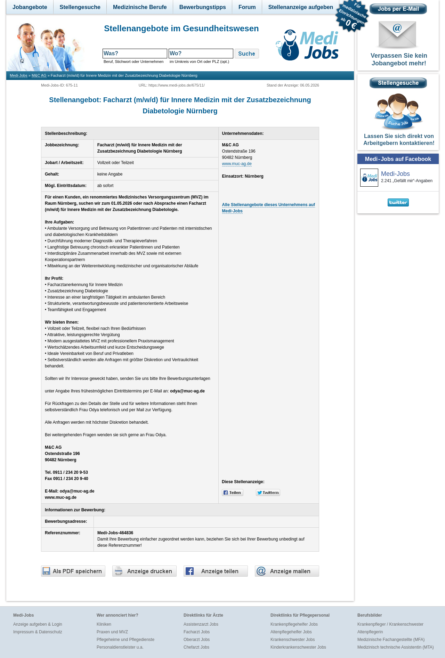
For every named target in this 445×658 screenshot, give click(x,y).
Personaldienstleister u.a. (120, 647)
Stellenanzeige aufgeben (300, 7)
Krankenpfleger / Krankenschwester (390, 624)
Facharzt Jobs (197, 631)
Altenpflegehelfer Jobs (291, 631)
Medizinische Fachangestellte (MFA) (390, 639)
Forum (247, 7)
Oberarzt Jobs (197, 639)
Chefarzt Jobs (196, 647)
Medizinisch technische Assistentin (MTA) (395, 647)
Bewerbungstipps (202, 7)
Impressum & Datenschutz (37, 631)
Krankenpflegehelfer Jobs (294, 624)
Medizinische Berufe (140, 7)
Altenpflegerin (370, 631)
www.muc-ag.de (237, 163)
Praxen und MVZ (112, 631)
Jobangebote (30, 7)
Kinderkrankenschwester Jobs (298, 647)
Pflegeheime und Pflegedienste (125, 639)
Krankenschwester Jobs (292, 639)
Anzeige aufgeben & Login (37, 624)
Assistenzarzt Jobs (201, 624)
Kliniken (104, 624)
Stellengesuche (80, 7)
